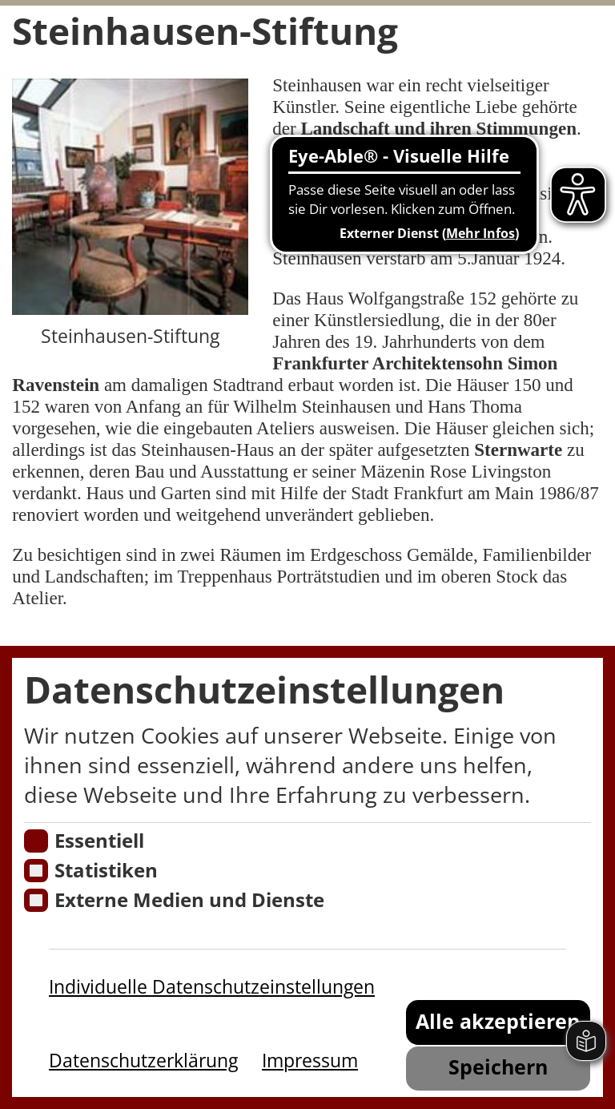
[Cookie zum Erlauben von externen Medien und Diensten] (35, 900)
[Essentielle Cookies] (35, 841)
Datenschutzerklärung (143, 1060)
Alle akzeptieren (498, 1021)
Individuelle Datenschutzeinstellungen (212, 986)
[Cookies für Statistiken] (35, 870)
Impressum (310, 1060)
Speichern (498, 1067)
